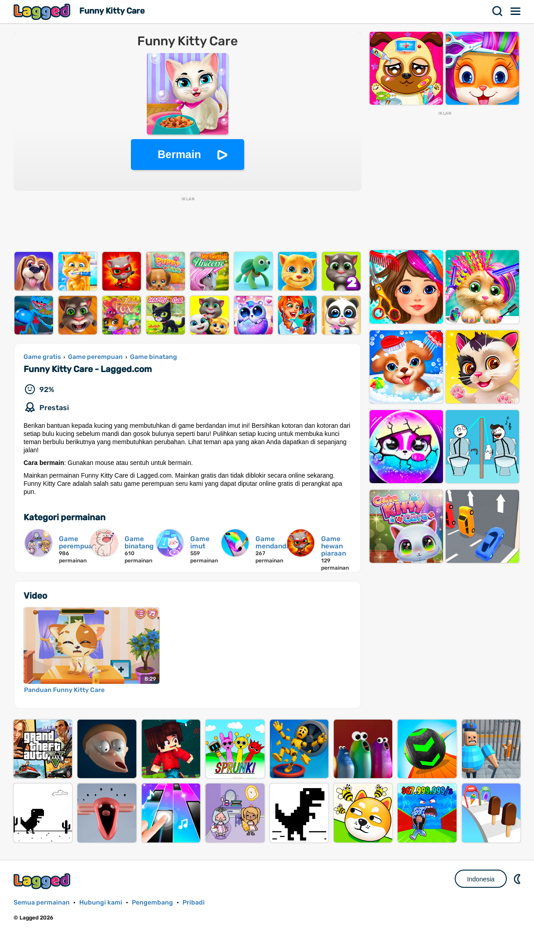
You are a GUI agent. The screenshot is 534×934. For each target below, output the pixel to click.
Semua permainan (42, 902)
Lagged (43, 11)
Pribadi (194, 902)
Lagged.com (43, 881)
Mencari (498, 11)
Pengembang (152, 902)
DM (518, 879)
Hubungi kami (100, 902)
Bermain (179, 154)
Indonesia (481, 879)
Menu (516, 11)
